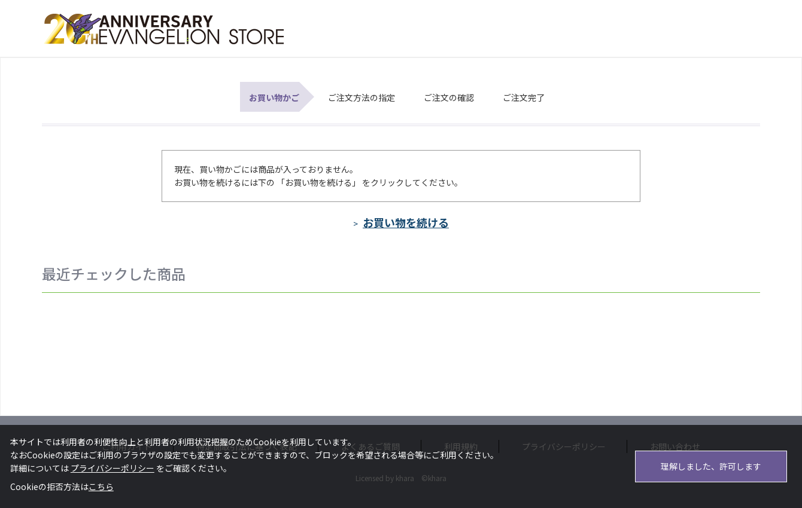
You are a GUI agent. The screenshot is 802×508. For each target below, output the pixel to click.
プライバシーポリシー (112, 468)
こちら (101, 486)
